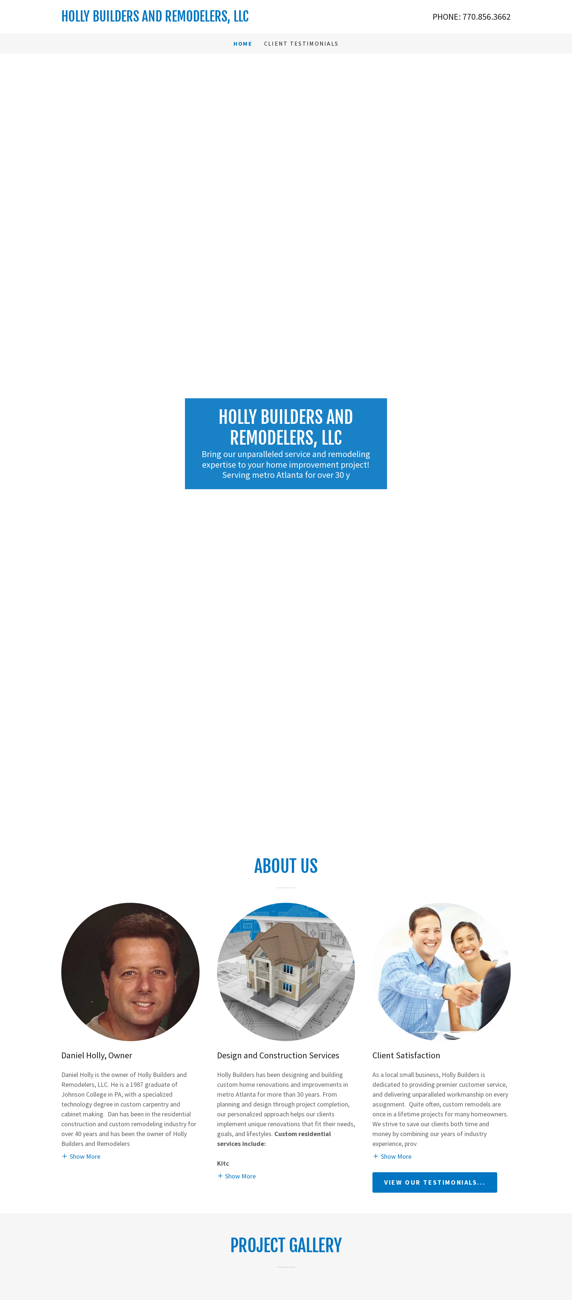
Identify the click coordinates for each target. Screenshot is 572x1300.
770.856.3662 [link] (487, 16)
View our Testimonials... (435, 1182)
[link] (173, 19)
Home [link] (242, 43)
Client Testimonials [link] (301, 43)
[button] (80, 1156)
